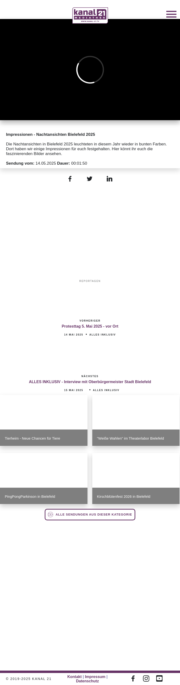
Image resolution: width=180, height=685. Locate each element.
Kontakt (74, 677)
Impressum (95, 677)
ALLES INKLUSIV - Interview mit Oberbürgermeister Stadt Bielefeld (90, 382)
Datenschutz (87, 681)
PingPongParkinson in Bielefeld (30, 496)
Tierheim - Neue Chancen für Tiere (32, 438)
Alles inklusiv (102, 334)
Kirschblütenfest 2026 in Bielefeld (123, 496)
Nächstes (90, 376)
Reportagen (90, 281)
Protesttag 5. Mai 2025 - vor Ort (90, 326)
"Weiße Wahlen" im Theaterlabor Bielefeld (130, 438)
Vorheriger (90, 320)
